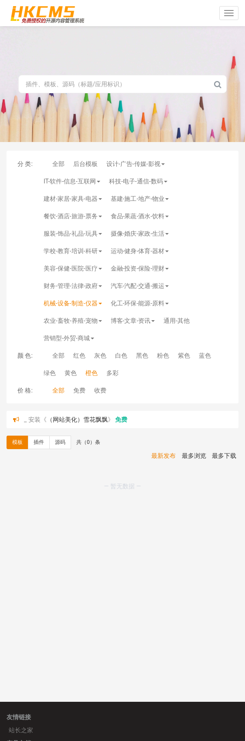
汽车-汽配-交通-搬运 (140, 285)
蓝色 (205, 355)
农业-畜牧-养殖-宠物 (73, 320)
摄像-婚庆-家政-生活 (140, 233)
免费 (79, 390)
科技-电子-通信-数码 (138, 181)
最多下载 (224, 455)
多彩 (112, 372)
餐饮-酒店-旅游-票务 (73, 216)
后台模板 (85, 163)
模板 (17, 442)
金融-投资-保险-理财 (140, 268)
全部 (58, 163)
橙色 (91, 372)
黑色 (142, 355)
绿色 (50, 372)
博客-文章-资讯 (133, 320)
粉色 (163, 355)
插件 (39, 442)
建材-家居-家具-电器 (73, 198)
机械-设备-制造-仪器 (73, 303)
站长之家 (21, 730)
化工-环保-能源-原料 (140, 303)
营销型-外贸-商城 (69, 338)
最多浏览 (194, 455)
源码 (60, 442)
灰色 (100, 355)
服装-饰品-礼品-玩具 (73, 233)
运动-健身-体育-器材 (140, 250)
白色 (121, 355)
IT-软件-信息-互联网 (72, 181)
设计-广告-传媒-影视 (135, 163)
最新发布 (163, 455)
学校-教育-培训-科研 (73, 250)
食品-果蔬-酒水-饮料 (140, 216)
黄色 (71, 372)
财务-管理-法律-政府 (73, 285)
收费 (100, 390)
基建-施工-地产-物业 (140, 198)
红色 (79, 355)
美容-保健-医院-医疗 (73, 268)
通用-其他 (176, 320)
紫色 (184, 355)
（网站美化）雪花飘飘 (77, 419)
